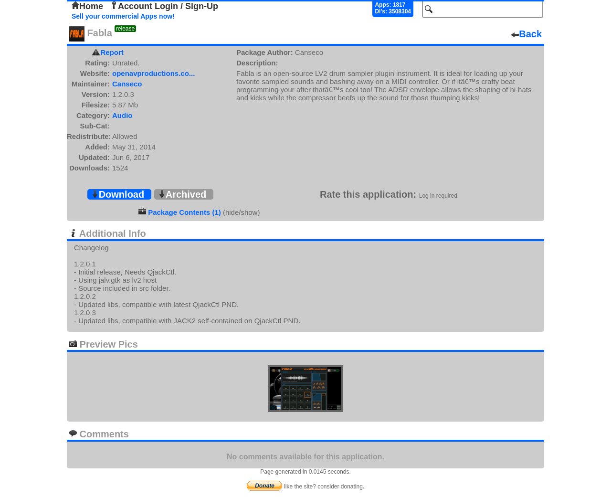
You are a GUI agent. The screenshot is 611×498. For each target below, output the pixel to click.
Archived (182, 194)
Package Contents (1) (184, 212)
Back (526, 34)
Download (118, 194)
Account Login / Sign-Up (164, 6)
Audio (122, 115)
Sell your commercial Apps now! (123, 16)
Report (112, 52)
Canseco (127, 84)
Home (87, 6)
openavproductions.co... (153, 73)
